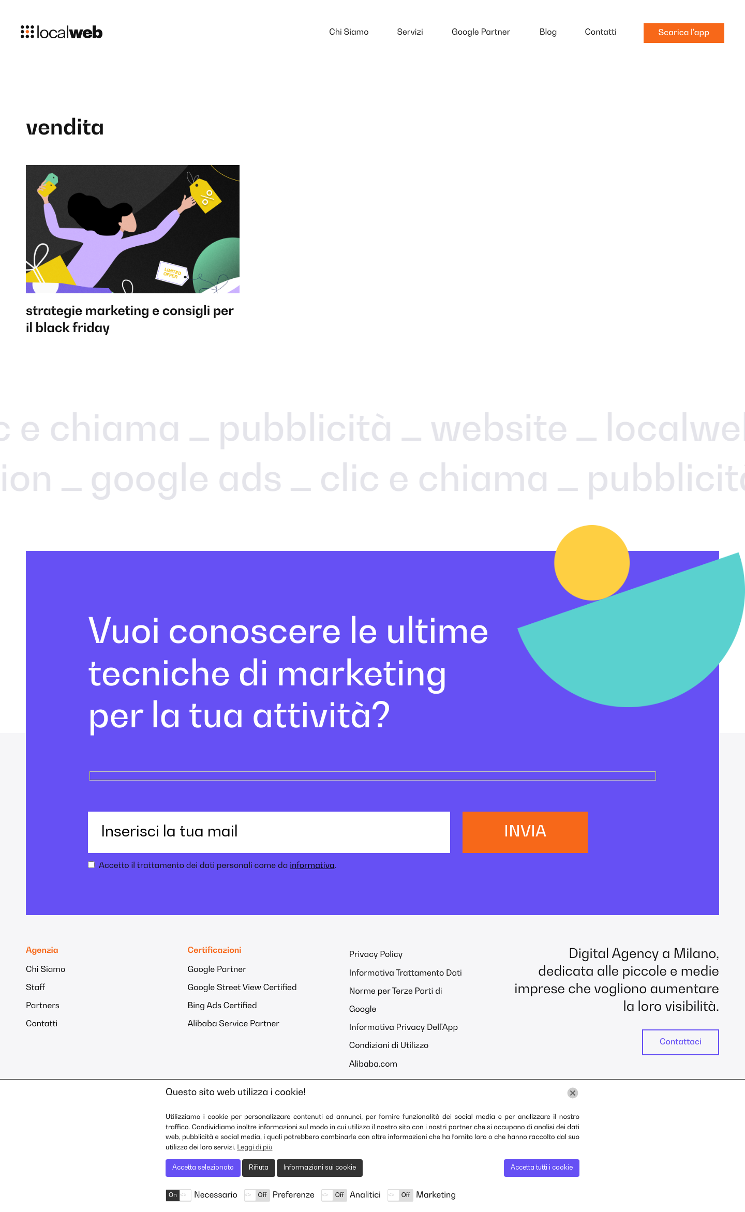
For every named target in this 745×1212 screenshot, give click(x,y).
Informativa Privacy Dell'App (403, 1028)
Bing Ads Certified (222, 1006)
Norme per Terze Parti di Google (395, 1000)
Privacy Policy (376, 955)
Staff (35, 988)
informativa (312, 866)
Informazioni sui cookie (320, 1167)
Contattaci (681, 1042)
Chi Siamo (348, 32)
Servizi (410, 32)
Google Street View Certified (241, 988)
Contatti (600, 32)
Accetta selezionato (203, 1167)
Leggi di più (254, 1147)
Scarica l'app (684, 33)
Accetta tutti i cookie (542, 1167)
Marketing (436, 1195)
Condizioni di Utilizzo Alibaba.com (389, 1055)
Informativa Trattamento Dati (405, 973)
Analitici (365, 1195)
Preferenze (294, 1195)
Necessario (215, 1195)
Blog (548, 32)
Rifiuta (259, 1167)
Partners (42, 1006)
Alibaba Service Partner (233, 1024)
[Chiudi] (572, 1093)
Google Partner (481, 32)
